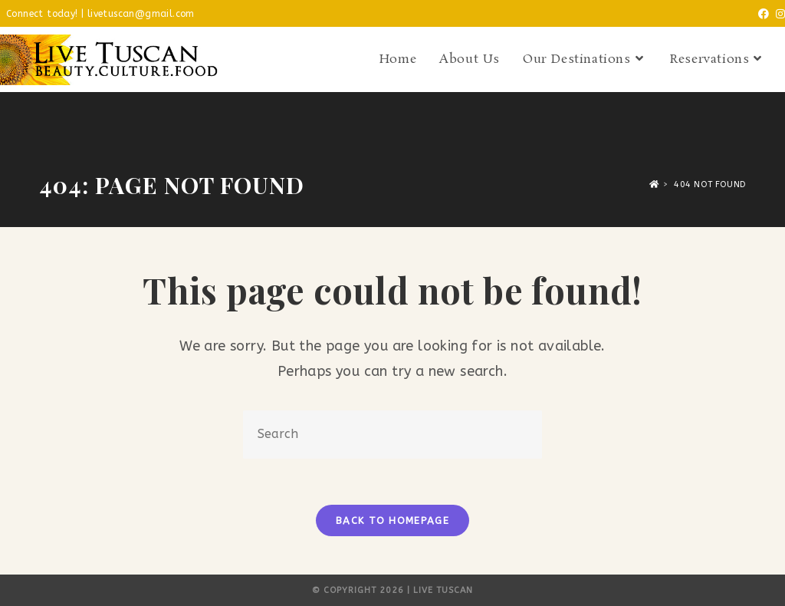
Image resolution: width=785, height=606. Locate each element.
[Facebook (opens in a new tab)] (760, 14)
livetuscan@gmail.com (141, 13)
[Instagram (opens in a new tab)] (777, 14)
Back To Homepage (392, 520)
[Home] (654, 184)
